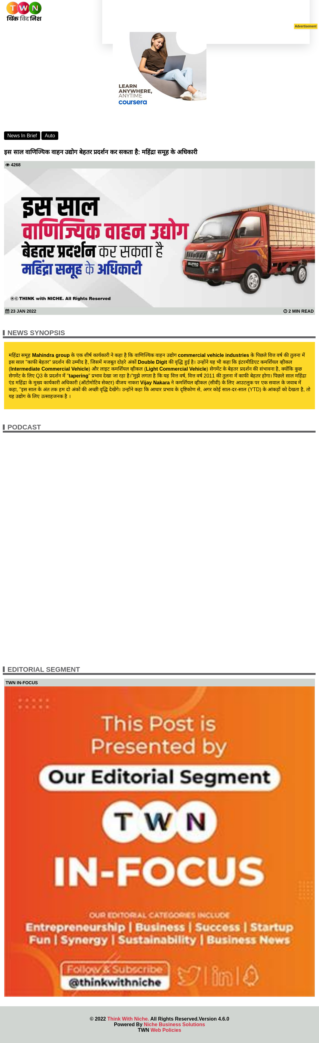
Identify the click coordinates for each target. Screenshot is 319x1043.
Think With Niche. (128, 1019)
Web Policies (165, 1030)
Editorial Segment (43, 669)
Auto (50, 135)
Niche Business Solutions (174, 1024)
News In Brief (22, 135)
